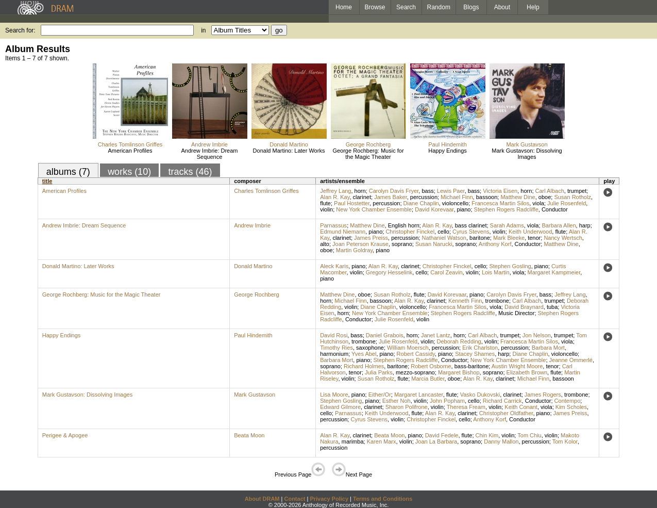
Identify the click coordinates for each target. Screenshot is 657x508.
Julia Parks (379, 372)
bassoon (487, 197)
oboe (544, 197)
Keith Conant (520, 407)
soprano (402, 244)
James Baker (390, 197)
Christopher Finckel (409, 231)
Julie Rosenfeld (566, 203)
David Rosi (333, 335)
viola (538, 203)
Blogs (471, 7)
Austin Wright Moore (517, 366)
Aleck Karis (334, 266)
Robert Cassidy (416, 354)
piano (464, 209)
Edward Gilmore (340, 407)
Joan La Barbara (436, 441)
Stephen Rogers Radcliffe (506, 209)
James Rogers (543, 394)
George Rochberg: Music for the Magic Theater (367, 154)
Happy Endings (447, 151)
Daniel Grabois (384, 335)
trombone (497, 301)
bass (427, 191)
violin (326, 209)
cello (443, 231)
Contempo (567, 401)
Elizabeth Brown (527, 372)
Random (438, 7)
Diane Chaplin (421, 203)
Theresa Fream (466, 407)
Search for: (20, 30)
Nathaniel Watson (444, 238)
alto (324, 244)
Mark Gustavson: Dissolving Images (527, 154)
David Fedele (442, 435)
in (203, 30)
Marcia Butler (427, 378)
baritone (479, 238)
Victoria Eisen (500, 191)
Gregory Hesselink (389, 272)
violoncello (455, 203)
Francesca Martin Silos (500, 203)
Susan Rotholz (572, 197)
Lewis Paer (451, 191)
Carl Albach (549, 191)
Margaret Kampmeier (554, 272)
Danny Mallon (501, 441)
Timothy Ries (336, 348)
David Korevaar (434, 209)
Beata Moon (249, 435)
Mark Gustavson (526, 144)
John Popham (447, 401)
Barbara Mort (548, 348)
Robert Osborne (431, 366)
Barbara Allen (559, 225)
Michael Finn (457, 197)
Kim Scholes (571, 407)
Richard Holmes (364, 366)
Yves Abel (363, 354)
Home (343, 7)
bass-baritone (471, 366)
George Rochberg (368, 144)
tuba (552, 307)
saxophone (370, 348)
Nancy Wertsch (563, 238)
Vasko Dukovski (480, 394)
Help (533, 7)
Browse (375, 7)
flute (325, 203)
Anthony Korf (495, 244)
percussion (423, 197)
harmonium (334, 354)
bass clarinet (471, 225)
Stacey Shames (475, 354)
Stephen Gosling (510, 266)
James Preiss (371, 238)
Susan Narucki (433, 244)
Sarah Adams (507, 225)
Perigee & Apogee (65, 435)
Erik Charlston (480, 348)
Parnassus (333, 225)
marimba (353, 441)
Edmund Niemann (342, 231)
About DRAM (262, 499)
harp (585, 225)
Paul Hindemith (447, 144)
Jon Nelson (537, 335)
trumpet (576, 191)
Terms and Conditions (382, 499)
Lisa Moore (334, 394)
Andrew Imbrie (209, 144)
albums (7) (68, 172)
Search (406, 7)
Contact (294, 499)
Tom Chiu (529, 435)
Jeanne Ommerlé (571, 360)
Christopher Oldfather (506, 413)
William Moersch (408, 348)
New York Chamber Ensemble (374, 209)
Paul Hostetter (351, 203)
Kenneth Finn (465, 301)
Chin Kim (487, 435)
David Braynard (524, 307)
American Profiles (130, 151)
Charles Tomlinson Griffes (130, 144)
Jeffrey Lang (335, 191)
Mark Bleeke (509, 238)
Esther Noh (396, 401)
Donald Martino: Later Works (289, 151)
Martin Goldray (354, 250)
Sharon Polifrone (406, 407)
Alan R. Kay (334, 197)
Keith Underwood (530, 231)
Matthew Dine (517, 197)
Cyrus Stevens (471, 231)
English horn (403, 225)
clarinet (362, 197)
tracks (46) (190, 172)
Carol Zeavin (446, 272)
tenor (534, 238)
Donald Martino (288, 144)
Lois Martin (496, 272)
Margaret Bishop (459, 372)
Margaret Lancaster (418, 394)
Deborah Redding (458, 341)
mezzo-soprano (415, 372)
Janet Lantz (435, 335)
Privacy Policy (329, 499)
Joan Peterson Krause (360, 244)
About (502, 7)
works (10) (129, 172)
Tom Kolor (565, 441)
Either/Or (379, 394)
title (47, 181)
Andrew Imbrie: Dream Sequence (209, 154)
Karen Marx (381, 441)
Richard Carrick (502, 401)
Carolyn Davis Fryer (394, 191)
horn (360, 191)
